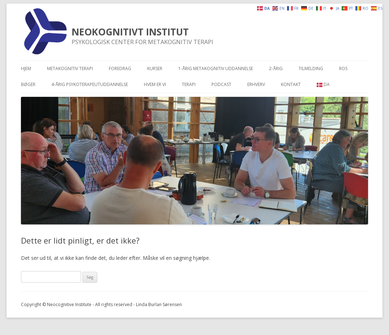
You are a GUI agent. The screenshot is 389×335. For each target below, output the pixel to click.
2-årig (276, 68)
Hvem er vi (155, 84)
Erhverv (256, 84)
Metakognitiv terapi (70, 68)
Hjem (26, 68)
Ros (343, 68)
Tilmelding (311, 68)
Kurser (154, 68)
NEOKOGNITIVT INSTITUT (130, 31)
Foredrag (120, 68)
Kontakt (291, 84)
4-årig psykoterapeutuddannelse (89, 84)
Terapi (189, 84)
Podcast (221, 84)
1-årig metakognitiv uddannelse (215, 68)
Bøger (28, 84)
